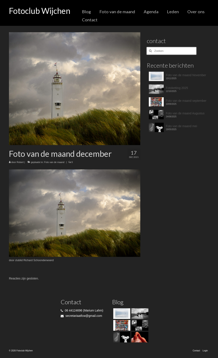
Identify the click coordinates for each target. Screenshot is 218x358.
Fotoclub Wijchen (39, 11)
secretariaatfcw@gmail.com (81, 315)
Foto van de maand (54, 162)
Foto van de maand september (186, 100)
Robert (20, 162)
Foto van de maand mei (181, 126)
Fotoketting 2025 (177, 88)
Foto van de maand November (186, 75)
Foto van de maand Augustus (185, 113)
